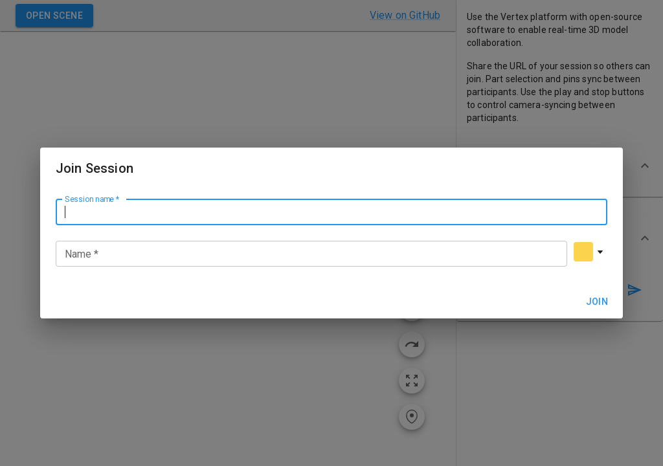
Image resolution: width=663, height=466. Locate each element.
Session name (92, 198)
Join (597, 302)
